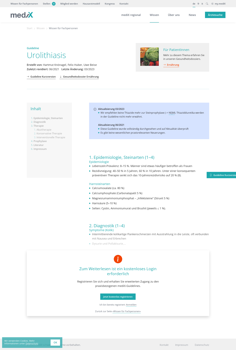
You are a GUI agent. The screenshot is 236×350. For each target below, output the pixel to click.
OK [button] (55, 342)
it (202, 3)
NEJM (172, 112)
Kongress (110, 3)
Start (29, 28)
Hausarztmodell (91, 3)
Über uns (174, 15)
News (192, 15)
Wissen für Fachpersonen (24, 3)
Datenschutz (202, 345)
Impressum (181, 345)
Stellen (49, 3)
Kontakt (124, 3)
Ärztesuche (215, 15)
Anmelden (131, 304)
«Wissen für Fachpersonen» (126, 311)
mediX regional (131, 15)
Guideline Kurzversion (41, 76)
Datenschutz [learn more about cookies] (32, 343)
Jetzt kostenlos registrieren (118, 296)
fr (198, 3)
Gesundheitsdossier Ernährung (79, 76)
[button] (207, 3)
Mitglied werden (69, 3)
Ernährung (171, 64)
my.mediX (218, 3)
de (194, 3)
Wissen (154, 15)
